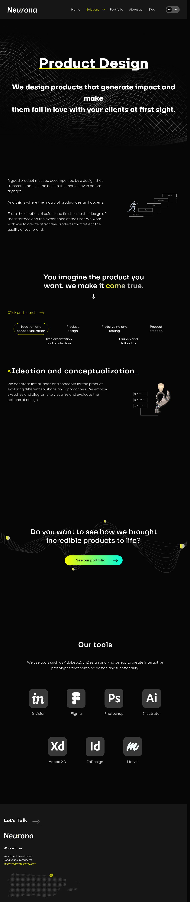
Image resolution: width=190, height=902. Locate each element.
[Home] (22, 10)
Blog (151, 9)
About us (135, 9)
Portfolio (116, 9)
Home (75, 9)
